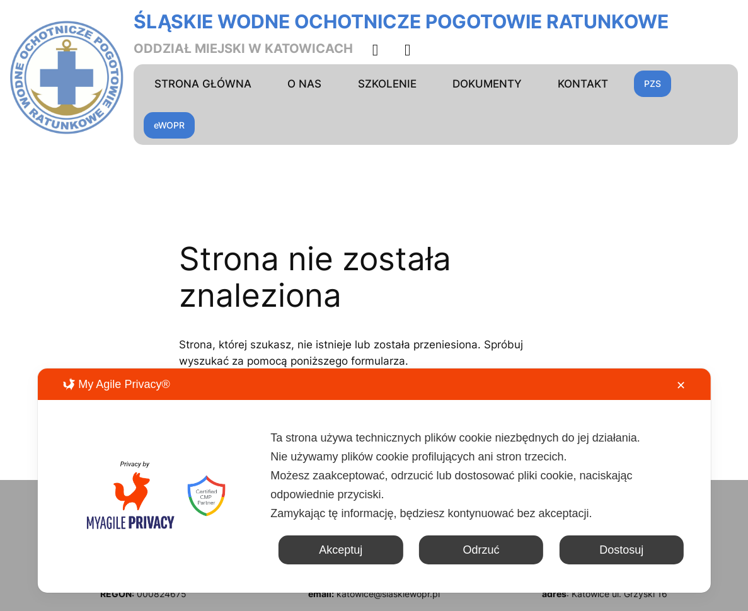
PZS (652, 83)
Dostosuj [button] (621, 550)
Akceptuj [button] (340, 550)
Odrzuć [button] (481, 550)
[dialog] (373, 480)
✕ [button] (681, 385)
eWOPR (169, 125)
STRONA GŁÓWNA (202, 83)
